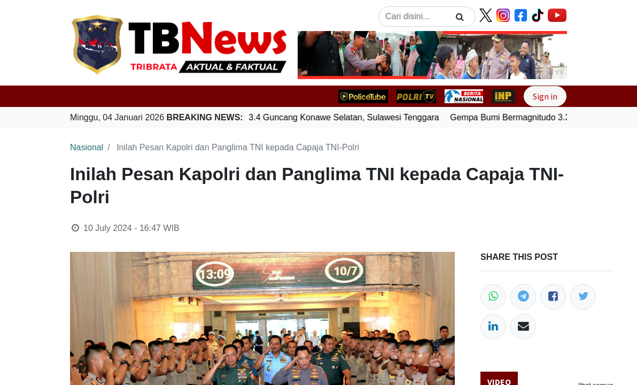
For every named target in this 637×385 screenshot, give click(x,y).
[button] (318, 55)
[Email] (523, 327)
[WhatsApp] (493, 297)
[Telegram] (523, 297)
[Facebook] (553, 297)
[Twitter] (583, 297)
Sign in (545, 96)
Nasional (86, 147)
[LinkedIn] (493, 327)
